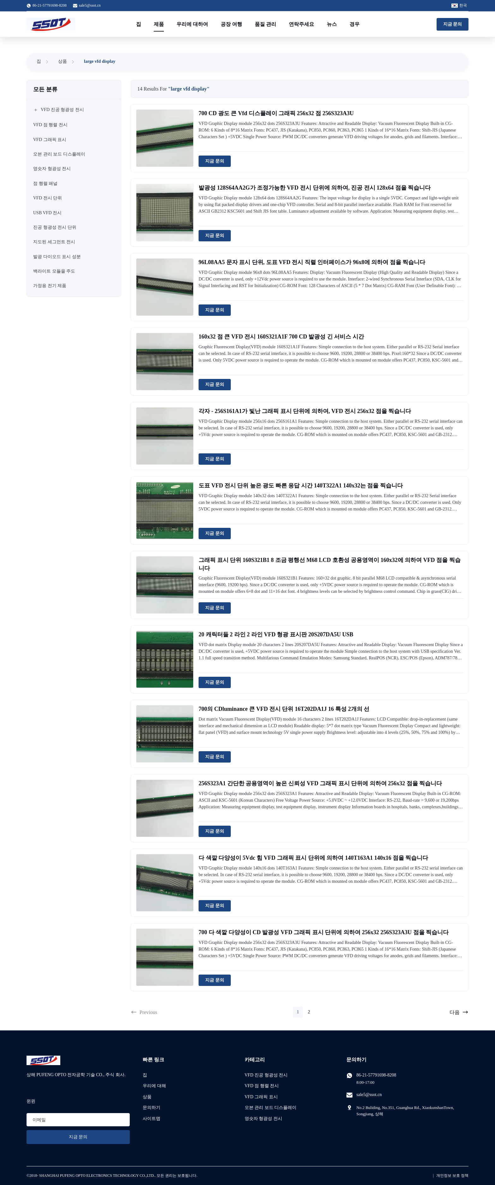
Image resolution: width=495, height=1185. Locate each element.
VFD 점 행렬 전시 (262, 1085)
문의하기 (151, 1107)
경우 (354, 24)
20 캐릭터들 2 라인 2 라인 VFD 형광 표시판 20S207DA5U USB (276, 634)
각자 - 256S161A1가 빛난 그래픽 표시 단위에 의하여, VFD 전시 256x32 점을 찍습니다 (305, 411)
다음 (459, 1012)
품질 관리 (265, 24)
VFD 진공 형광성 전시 (266, 1075)
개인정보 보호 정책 (452, 1175)
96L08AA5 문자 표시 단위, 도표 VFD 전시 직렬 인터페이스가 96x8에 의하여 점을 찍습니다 (312, 262)
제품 (159, 24)
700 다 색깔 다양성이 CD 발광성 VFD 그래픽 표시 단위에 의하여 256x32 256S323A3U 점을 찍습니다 (324, 932)
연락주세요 (301, 24)
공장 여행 (231, 24)
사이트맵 (151, 1118)
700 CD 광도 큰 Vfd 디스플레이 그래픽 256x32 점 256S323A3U (276, 113)
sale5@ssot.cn (90, 5)
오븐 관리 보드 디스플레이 (271, 1107)
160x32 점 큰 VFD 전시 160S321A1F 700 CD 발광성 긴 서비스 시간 (281, 336)
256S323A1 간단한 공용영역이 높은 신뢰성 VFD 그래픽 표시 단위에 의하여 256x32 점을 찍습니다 (320, 783)
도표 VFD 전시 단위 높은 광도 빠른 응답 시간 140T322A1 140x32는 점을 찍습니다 (301, 485)
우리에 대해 (154, 1085)
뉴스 (332, 24)
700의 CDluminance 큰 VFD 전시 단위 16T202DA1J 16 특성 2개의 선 (284, 709)
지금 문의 (452, 24)
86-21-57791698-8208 (376, 1075)
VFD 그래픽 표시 (261, 1096)
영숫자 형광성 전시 (263, 1118)
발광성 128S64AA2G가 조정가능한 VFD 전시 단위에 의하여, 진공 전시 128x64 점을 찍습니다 (315, 188)
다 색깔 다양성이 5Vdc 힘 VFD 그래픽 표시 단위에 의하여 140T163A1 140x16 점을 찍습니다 (313, 858)
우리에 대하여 (192, 24)
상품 (62, 61)
